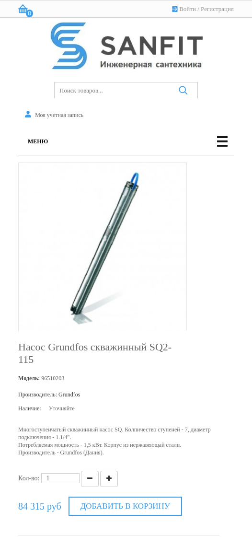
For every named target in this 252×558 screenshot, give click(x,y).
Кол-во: (29, 478)
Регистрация (217, 8)
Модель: (29, 378)
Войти (187, 8)
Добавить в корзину (125, 506)
